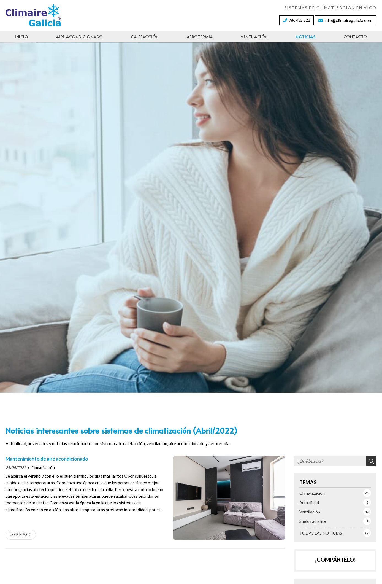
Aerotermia (200, 36)
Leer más (19, 534)
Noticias (305, 36)
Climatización (43, 467)
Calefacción (145, 36)
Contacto (355, 36)
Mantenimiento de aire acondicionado (47, 459)
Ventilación (254, 36)
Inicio (21, 36)
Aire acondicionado (79, 36)
